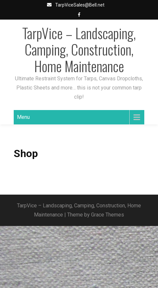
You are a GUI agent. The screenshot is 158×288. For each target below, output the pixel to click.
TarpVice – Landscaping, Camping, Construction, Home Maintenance (79, 49)
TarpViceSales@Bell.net (79, 5)
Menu (23, 117)
